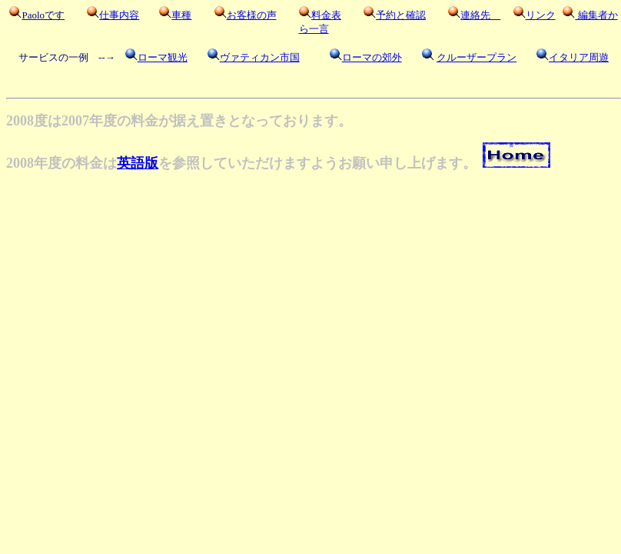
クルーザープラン (476, 57)
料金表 (326, 15)
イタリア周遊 (579, 57)
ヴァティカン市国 (260, 57)
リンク (541, 15)
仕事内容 (119, 15)
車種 (181, 15)
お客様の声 (252, 15)
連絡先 (480, 15)
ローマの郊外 (372, 57)
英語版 (137, 163)
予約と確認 (401, 15)
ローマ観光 (163, 57)
